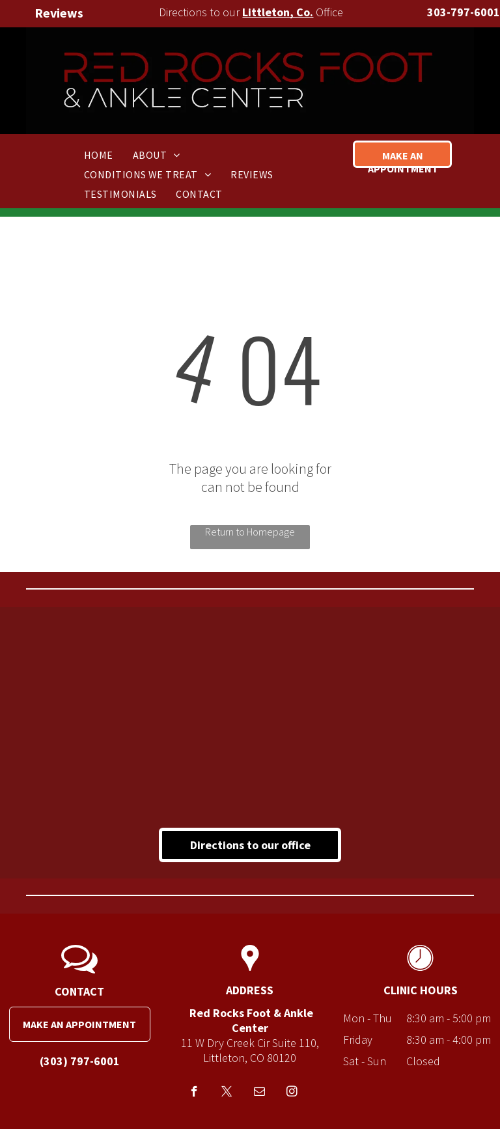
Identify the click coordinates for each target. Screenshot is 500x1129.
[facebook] (194, 1093)
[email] (259, 1093)
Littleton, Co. (277, 12)
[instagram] (292, 1093)
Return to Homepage (250, 531)
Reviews (59, 13)
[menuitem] (98, 154)
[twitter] (227, 1093)
